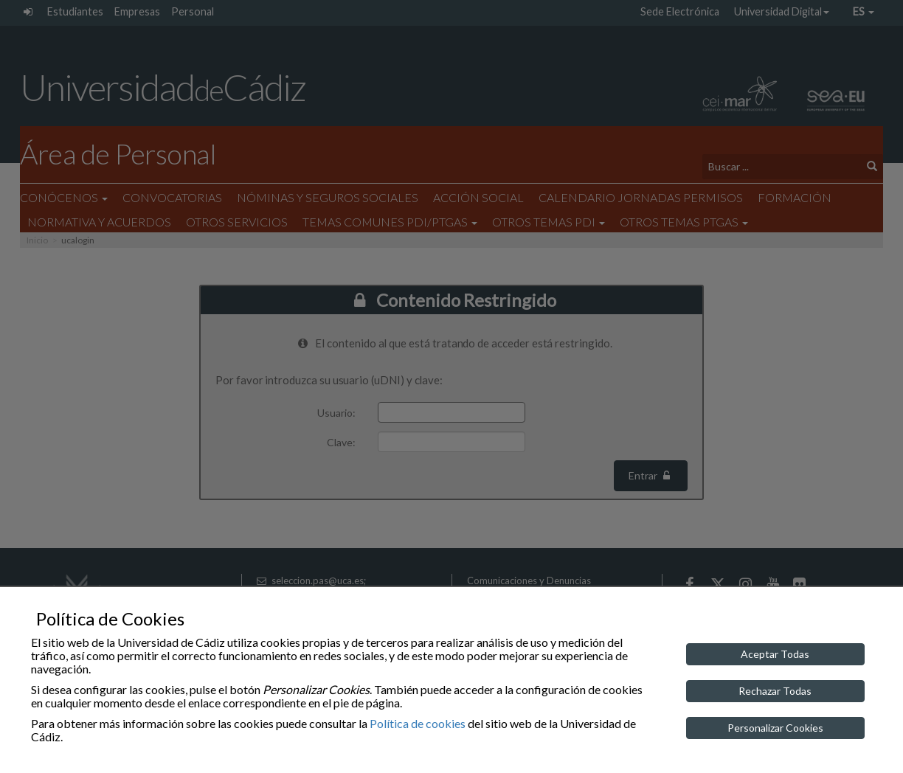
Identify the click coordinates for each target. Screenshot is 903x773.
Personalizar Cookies (775, 727)
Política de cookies (418, 723)
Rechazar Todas (775, 690)
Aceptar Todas (775, 654)
